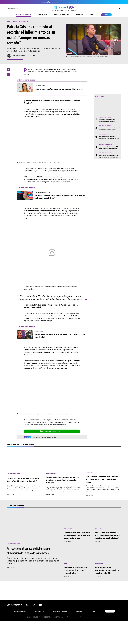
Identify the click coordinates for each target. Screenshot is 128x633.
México (111, 15)
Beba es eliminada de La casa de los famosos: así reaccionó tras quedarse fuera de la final (108, 130)
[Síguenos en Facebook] (21, 613)
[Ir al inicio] (64, 8)
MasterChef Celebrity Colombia (51, 438)
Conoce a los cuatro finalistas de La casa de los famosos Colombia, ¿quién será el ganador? (109, 151)
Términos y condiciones (69, 625)
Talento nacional (36, 438)
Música (95, 15)
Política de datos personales (86, 625)
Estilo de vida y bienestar (62, 15)
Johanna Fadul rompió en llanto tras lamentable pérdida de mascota (59, 90)
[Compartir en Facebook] (8, 70)
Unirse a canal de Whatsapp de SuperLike (52, 432)
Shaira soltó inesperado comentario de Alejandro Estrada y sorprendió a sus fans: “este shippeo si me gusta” (109, 141)
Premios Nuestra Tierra (55, 2)
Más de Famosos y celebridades (23, 445)
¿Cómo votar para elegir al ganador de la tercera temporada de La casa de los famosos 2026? (109, 162)
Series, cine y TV (40, 15)
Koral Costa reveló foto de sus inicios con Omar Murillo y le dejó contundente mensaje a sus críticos (102, 480)
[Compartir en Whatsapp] (8, 75)
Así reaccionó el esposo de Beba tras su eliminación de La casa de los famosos (109, 121)
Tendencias (82, 15)
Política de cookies (101, 625)
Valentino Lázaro (52, 474)
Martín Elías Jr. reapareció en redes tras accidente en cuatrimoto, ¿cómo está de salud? (56, 336)
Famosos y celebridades (19, 15)
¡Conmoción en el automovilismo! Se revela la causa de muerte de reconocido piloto (76, 575)
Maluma (87, 2)
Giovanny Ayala (69, 530)
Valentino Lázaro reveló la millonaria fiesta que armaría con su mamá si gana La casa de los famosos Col (63, 481)
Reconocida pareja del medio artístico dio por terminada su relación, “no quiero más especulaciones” (59, 197)
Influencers (99, 530)
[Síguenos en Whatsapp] (33, 613)
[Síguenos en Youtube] (40, 613)
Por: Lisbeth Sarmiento (20, 56)
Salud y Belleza (100, 568)
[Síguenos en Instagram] (27, 613)
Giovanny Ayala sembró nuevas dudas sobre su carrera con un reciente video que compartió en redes (77, 538)
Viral (65, 568)
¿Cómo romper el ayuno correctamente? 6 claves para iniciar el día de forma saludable (108, 574)
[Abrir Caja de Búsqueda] (119, 8)
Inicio (9, 22)
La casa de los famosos (74, 2)
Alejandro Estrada (105, 137)
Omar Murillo (90, 474)
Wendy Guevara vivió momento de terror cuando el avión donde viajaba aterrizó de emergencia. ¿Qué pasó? (107, 538)
